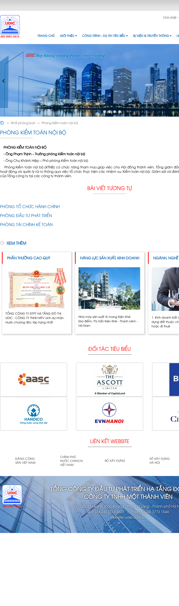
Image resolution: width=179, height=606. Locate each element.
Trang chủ (46, 35)
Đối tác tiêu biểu (109, 348)
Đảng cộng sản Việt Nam (25, 460)
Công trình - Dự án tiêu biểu (105, 35)
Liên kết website (109, 440)
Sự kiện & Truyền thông (152, 35)
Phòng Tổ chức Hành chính (30, 206)
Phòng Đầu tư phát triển (26, 215)
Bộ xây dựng (115, 460)
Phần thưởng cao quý (28, 257)
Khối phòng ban (23, 123)
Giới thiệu (68, 35)
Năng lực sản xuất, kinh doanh (109, 257)
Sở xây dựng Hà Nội (160, 460)
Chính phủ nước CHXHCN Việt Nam (71, 461)
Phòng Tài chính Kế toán (26, 224)
